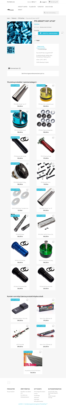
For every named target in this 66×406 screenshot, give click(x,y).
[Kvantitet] (36, 33)
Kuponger (36, 399)
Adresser (36, 397)
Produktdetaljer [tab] (42, 49)
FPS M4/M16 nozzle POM (46, 286)
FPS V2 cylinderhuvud (20, 130)
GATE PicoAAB (20, 344)
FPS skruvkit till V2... (46, 182)
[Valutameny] (34, 2)
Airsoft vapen (22, 7)
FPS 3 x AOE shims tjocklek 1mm (20, 208)
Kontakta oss (11, 2)
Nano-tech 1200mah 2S (46, 344)
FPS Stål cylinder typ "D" (20, 104)
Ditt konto (38, 389)
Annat (20, 10)
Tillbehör (32, 7)
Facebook (8, 382)
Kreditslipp (37, 395)
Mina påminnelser (38, 401)
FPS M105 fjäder (20, 234)
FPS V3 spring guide (46, 156)
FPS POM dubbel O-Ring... (20, 182)
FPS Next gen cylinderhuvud (46, 104)
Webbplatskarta (25, 397)
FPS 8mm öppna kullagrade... (46, 130)
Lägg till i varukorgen (48, 33)
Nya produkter (11, 391)
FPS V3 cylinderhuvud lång (46, 260)
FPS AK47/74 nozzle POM (20, 286)
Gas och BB (49, 7)
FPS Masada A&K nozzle (20, 156)
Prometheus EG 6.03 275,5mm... (33, 370)
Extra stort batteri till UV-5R (20, 318)
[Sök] (51, 12)
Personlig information (39, 391)
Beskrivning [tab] (41, 46)
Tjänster (40, 7)
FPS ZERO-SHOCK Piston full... (46, 234)
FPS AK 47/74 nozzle (20, 260)
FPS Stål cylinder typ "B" (46, 208)
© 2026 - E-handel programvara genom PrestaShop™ (33, 404)
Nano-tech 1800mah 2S (46, 318)
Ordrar (36, 393)
